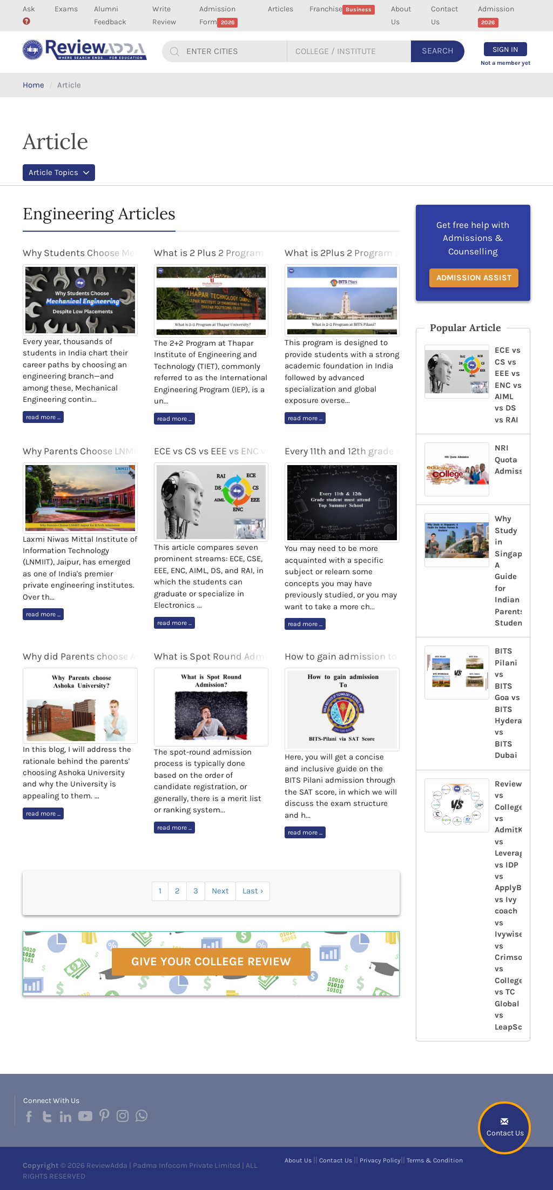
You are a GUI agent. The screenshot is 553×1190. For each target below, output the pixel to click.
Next (220, 891)
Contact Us (444, 15)
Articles (280, 9)
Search (438, 50)
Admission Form (218, 16)
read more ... (43, 417)
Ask (29, 14)
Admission (496, 16)
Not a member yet (505, 62)
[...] (235, 51)
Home (33, 85)
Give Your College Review (211, 961)
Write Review (164, 15)
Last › (252, 891)
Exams (66, 9)
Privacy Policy (380, 1160)
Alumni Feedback (110, 15)
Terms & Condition (435, 1160)
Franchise (342, 9)
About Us (401, 15)
